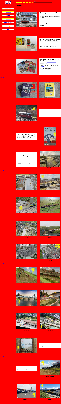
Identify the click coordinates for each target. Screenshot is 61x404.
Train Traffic (8, 12)
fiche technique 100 (3, 100)
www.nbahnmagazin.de (51, 62)
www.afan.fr (46, 63)
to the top (2, 77)
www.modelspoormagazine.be (45, 69)
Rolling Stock (8, 19)
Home (8, 29)
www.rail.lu (42, 66)
